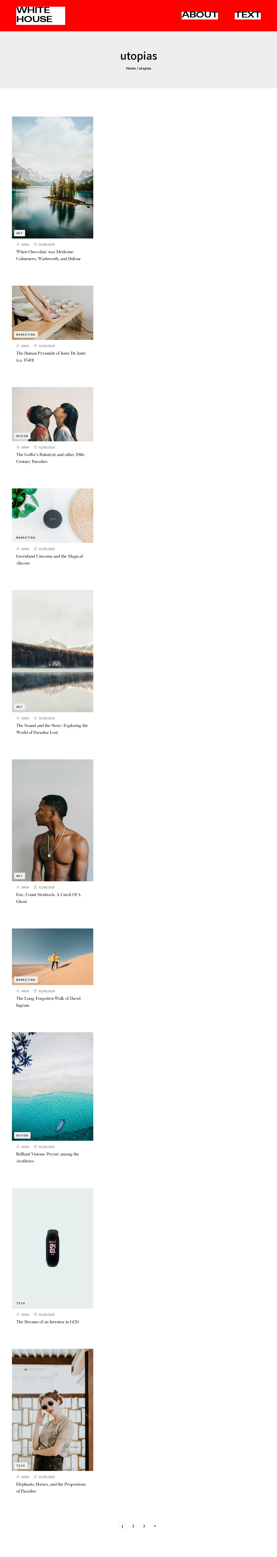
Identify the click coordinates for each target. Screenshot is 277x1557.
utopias (145, 68)
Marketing (26, 334)
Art (19, 233)
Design (22, 436)
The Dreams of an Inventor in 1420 (47, 1322)
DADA (25, 244)
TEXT (248, 15)
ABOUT (200, 15)
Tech (20, 1303)
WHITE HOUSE (34, 16)
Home (131, 68)
